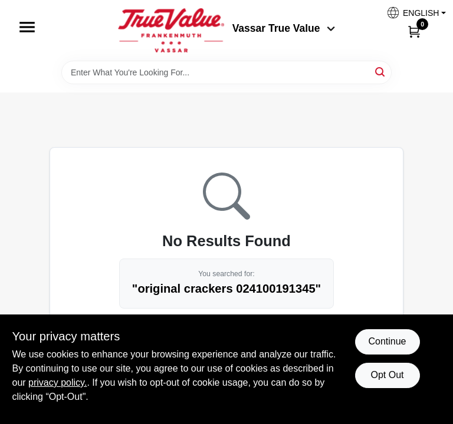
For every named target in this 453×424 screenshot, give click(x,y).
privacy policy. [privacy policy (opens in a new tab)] (57, 382)
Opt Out (386, 375)
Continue (387, 341)
